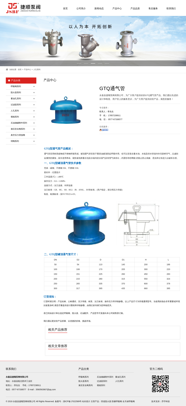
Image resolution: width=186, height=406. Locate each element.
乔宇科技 (166, 401)
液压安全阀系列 (18, 129)
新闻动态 (99, 8)
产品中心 (117, 8)
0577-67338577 (19, 389)
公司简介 (81, 8)
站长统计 (86, 401)
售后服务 (153, 8)
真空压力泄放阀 (18, 135)
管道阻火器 (106, 401)
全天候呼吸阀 (128, 401)
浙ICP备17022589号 (72, 401)
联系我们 (171, 8)
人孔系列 (36, 70)
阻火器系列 (16, 92)
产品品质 (135, 8)
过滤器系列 (16, 104)
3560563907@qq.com (46, 389)
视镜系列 (15, 117)
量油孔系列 (16, 98)
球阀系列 (15, 141)
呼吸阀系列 (16, 86)
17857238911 (34, 385)
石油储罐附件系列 (19, 123)
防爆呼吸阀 (117, 401)
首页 (65, 8)
